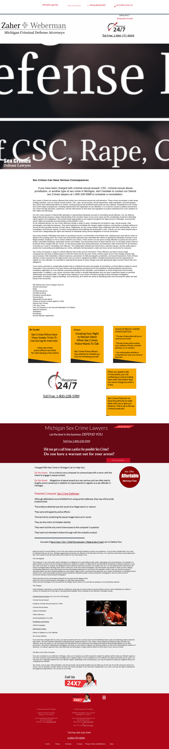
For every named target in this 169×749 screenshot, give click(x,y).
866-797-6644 (128, 18)
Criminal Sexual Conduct (41, 596)
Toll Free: (93, 5)
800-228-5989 (100, 5)
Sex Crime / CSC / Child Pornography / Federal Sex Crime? (77, 542)
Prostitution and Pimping (41, 622)
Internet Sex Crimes (39, 629)
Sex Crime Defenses (68, 493)
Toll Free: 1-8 (110, 35)
